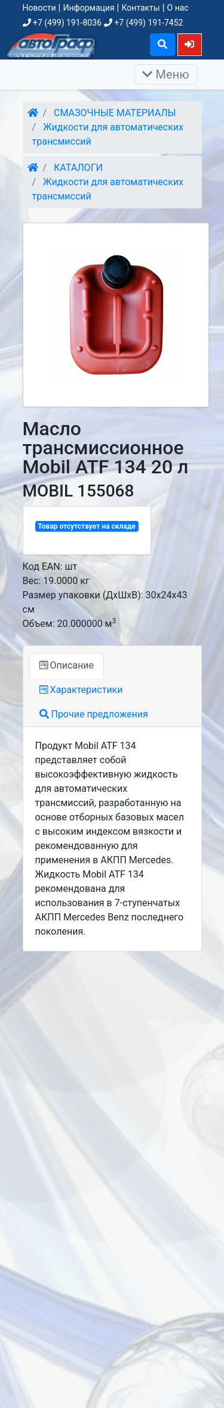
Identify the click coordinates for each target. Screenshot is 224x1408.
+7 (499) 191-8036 (62, 22)
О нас (178, 8)
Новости (39, 8)
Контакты (140, 8)
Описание (66, 665)
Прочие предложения (93, 714)
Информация (88, 8)
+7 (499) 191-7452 (143, 22)
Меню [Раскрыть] (165, 74)
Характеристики (81, 689)
